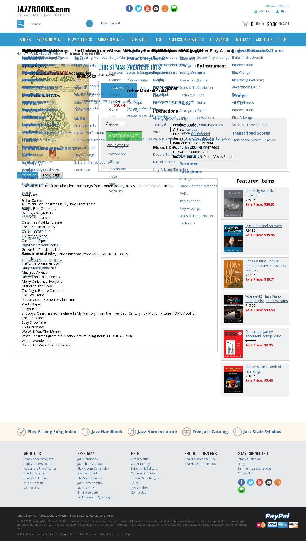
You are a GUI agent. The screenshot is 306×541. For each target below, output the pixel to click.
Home (21, 54)
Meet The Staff (33, 483)
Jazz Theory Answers (91, 464)
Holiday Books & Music (44, 54)
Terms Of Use (24, 515)
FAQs (134, 483)
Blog (241, 464)
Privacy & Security (78, 515)
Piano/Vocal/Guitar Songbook (208, 138)
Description (27, 175)
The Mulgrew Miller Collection (260, 192)
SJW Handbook (87, 473)
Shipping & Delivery (144, 468)
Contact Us (31, 488)
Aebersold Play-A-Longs (40, 468)
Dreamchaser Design (56, 534)
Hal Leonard (200, 134)
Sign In (285, 11)
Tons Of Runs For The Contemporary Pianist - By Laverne (265, 265)
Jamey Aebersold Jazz (38, 459)
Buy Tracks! (110, 23)
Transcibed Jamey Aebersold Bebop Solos (263, 333)
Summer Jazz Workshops (254, 468)
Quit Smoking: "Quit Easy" (94, 497)
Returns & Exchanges (145, 478)
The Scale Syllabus (89, 478)
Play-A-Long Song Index (51, 431)
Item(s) (259, 23)
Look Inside (52, 175)
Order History (140, 464)
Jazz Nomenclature (157, 431)
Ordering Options (143, 473)
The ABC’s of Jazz (35, 473)
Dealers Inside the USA (199, 459)
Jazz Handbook (107, 431)
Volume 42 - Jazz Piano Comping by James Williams (266, 298)
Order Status (139, 459)
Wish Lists (265, 11)
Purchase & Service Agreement (50, 515)
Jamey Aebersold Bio (38, 464)
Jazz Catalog (85, 488)
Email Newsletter (88, 492)
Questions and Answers (263, 226)
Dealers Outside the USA (201, 464)
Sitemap (108, 515)
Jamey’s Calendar (35, 478)
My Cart (284, 23)
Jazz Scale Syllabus (262, 431)
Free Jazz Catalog (210, 431)
